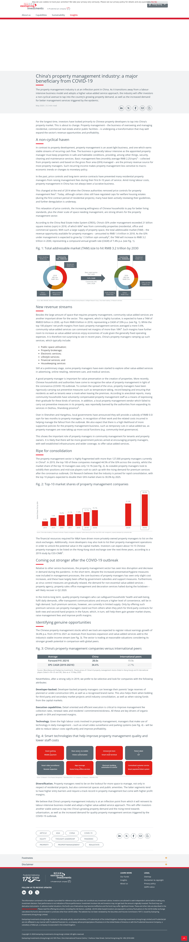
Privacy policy (150, 883)
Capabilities (41, 15)
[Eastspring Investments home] (45, 6)
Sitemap (147, 876)
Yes (152, 2)
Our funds (124, 876)
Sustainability (58, 15)
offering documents (29, 909)
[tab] (94, 858)
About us (26, 15)
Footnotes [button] (27, 858)
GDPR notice (149, 887)
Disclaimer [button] (27, 864)
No (155, 2)
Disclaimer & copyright (153, 880)
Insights (74, 15)
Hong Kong (157, 4)
